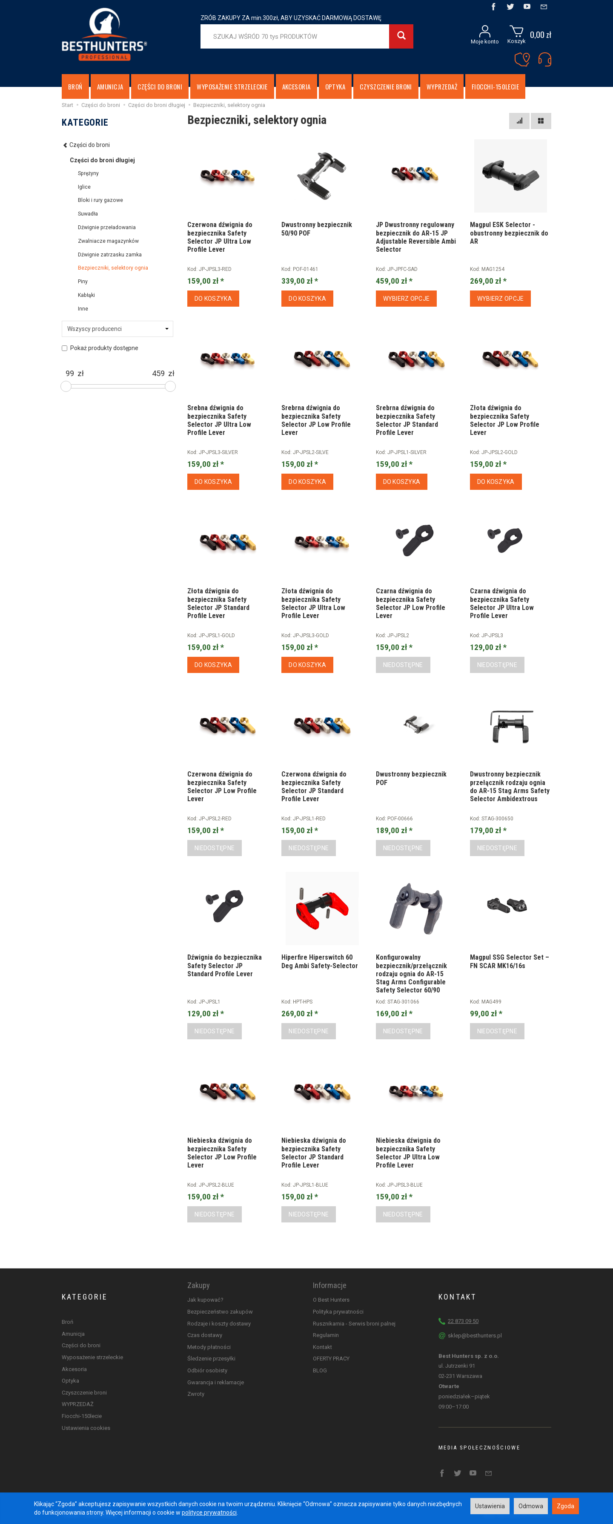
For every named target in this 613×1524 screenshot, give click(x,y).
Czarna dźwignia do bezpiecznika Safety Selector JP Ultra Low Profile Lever (502, 603)
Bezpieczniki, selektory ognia (113, 268)
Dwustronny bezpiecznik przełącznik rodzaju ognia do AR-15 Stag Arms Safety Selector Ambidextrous (510, 786)
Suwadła (88, 214)
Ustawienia (490, 1506)
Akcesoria (296, 86)
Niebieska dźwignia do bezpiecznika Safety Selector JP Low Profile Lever (222, 1152)
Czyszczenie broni (386, 86)
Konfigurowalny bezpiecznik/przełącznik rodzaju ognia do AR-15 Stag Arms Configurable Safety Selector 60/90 (411, 973)
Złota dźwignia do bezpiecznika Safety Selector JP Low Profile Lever (504, 420)
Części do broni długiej (102, 160)
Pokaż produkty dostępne (100, 348)
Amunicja (110, 86)
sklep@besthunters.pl (475, 1335)
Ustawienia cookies (86, 1428)
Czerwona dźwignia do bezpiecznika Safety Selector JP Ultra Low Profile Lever (219, 237)
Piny (83, 282)
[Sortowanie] (519, 121)
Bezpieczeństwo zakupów (220, 1311)
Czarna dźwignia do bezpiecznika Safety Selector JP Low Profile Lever (410, 603)
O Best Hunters (331, 1300)
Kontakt (322, 1347)
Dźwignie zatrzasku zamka (110, 255)
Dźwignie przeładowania (107, 227)
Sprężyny (88, 173)
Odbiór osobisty (207, 1370)
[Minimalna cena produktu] (69, 374)
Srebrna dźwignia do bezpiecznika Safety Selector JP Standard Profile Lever (407, 420)
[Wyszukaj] (401, 36)
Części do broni (159, 86)
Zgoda (565, 1506)
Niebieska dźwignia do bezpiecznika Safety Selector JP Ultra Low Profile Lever (408, 1152)
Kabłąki (86, 295)
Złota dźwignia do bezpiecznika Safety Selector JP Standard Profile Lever (218, 603)
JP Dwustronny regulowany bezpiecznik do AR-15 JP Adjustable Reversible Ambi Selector (416, 237)
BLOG (320, 1370)
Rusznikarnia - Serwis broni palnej (354, 1323)
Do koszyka (213, 298)
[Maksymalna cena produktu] (158, 374)
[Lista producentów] (117, 329)
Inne (83, 309)
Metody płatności (209, 1347)
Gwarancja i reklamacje (215, 1382)
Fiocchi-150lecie (495, 86)
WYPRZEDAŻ (442, 86)
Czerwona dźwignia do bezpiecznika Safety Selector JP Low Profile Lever (222, 786)
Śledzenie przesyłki (211, 1358)
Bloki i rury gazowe (100, 200)
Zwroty (195, 1394)
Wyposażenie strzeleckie (232, 86)
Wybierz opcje (406, 298)
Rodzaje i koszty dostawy (219, 1323)
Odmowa (530, 1506)
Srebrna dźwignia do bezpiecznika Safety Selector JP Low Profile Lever (316, 420)
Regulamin (326, 1335)
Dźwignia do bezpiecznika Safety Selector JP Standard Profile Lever (224, 965)
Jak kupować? (205, 1300)
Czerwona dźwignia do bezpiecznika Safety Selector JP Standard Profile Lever (314, 786)
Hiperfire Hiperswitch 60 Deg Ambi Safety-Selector (319, 961)
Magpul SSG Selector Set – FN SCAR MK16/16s (509, 961)
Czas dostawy (204, 1335)
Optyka (335, 86)
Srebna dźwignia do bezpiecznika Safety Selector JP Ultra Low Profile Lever (219, 420)
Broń (75, 86)
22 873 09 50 (463, 1321)
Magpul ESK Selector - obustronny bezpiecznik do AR (509, 233)
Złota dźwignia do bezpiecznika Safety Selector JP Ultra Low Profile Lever (313, 603)
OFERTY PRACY (331, 1358)
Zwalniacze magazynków (108, 241)
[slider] (66, 386)
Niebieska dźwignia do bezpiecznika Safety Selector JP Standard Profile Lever (313, 1152)
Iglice (84, 187)
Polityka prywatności (338, 1311)
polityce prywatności (209, 1512)
